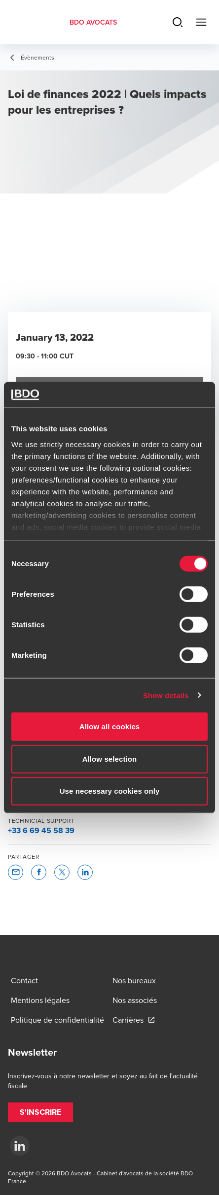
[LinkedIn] (20, 1146)
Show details (166, 695)
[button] (15, 872)
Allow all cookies (109, 726)
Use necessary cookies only (110, 791)
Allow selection (109, 758)
